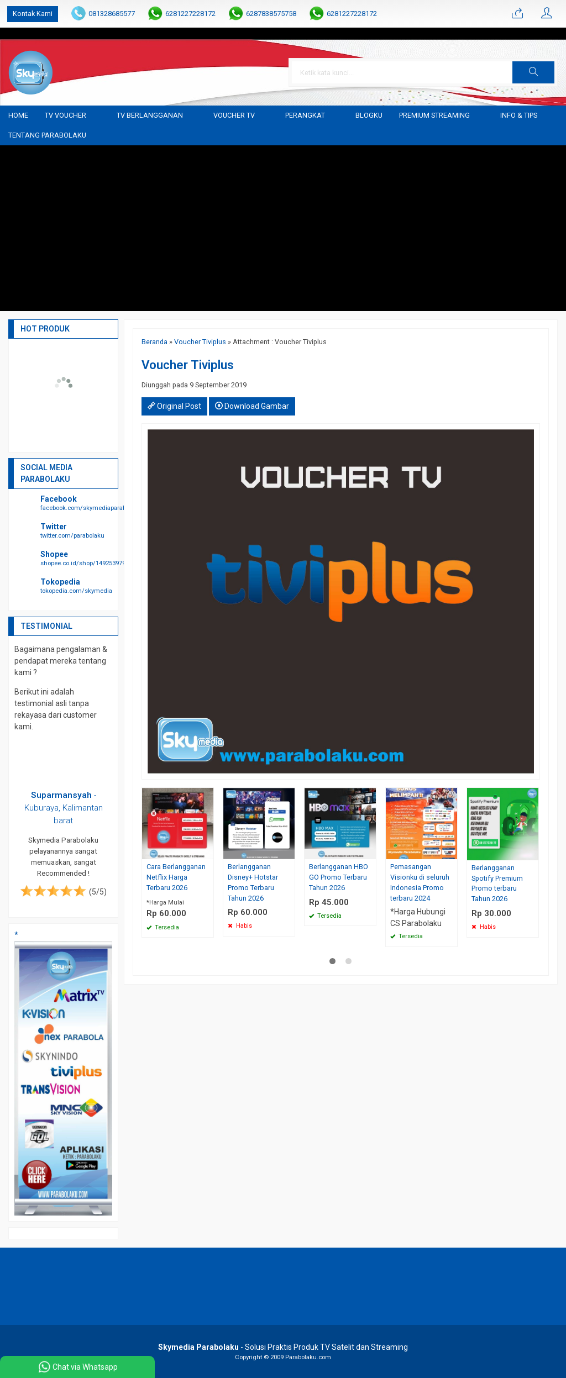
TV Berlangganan (150, 115)
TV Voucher (65, 115)
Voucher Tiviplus (200, 342)
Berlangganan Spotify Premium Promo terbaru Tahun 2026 (497, 883)
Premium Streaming (434, 115)
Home (18, 115)
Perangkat (305, 115)
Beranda (154, 342)
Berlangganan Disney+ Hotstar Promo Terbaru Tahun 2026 (253, 882)
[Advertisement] (283, 228)
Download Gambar (252, 406)
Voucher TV (234, 115)
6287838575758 (271, 13)
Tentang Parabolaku (47, 135)
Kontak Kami (33, 13)
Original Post (174, 406)
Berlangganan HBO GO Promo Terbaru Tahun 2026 (338, 877)
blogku (368, 115)
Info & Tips (518, 115)
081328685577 (111, 13)
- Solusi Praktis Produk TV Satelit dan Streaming (283, 1347)
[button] (533, 72)
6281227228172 (190, 13)
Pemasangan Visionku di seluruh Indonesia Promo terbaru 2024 (419, 882)
